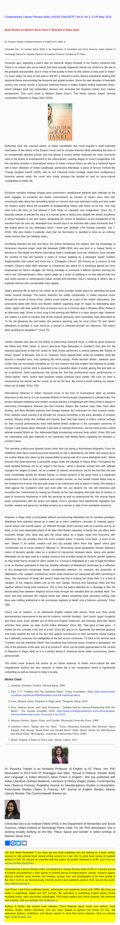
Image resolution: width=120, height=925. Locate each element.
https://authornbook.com (18, 917)
